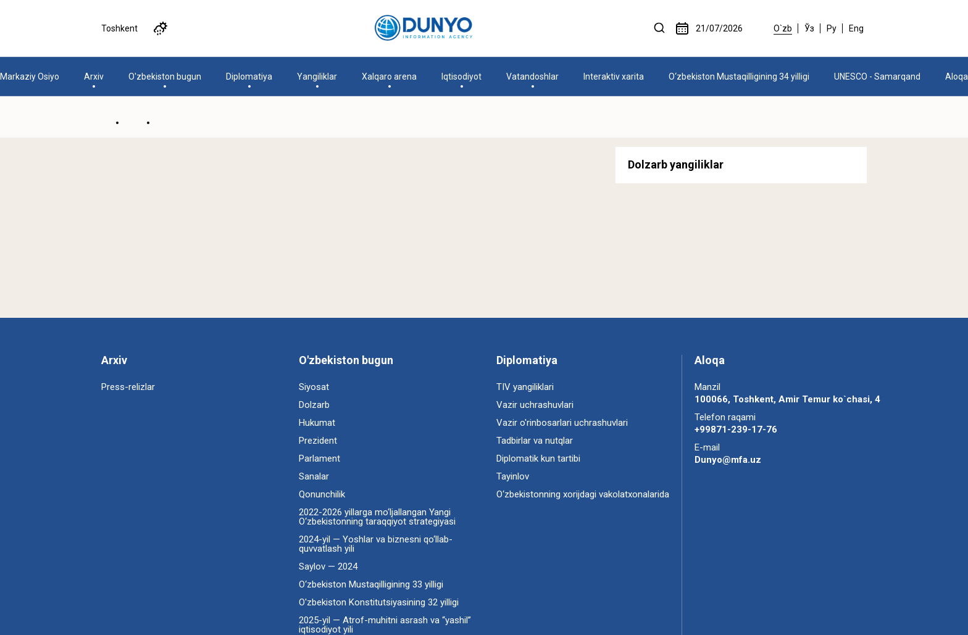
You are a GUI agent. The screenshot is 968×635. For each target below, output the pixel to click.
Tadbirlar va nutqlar (534, 440)
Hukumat (317, 422)
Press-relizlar (128, 386)
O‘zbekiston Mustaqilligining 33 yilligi (371, 584)
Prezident (318, 440)
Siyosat (314, 386)
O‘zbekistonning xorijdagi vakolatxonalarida (582, 494)
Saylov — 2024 (328, 566)
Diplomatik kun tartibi (538, 458)
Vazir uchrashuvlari (535, 404)
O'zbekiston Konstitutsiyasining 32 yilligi (379, 602)
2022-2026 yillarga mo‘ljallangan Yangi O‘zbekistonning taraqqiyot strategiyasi (377, 517)
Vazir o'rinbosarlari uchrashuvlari (562, 422)
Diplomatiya (526, 360)
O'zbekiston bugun (346, 360)
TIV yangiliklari (525, 386)
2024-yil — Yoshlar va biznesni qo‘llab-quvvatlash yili (376, 544)
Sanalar (314, 476)
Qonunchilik (322, 494)
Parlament (319, 458)
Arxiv (114, 360)
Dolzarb (314, 404)
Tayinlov (512, 476)
